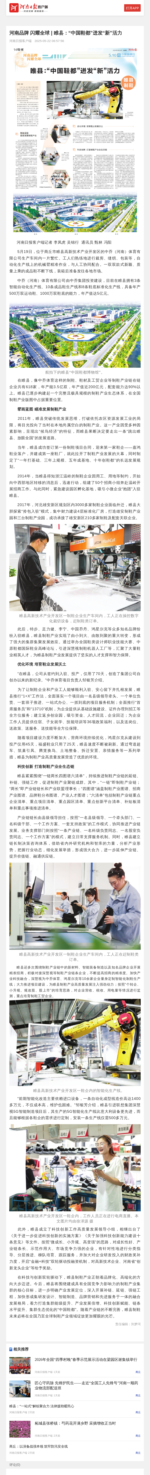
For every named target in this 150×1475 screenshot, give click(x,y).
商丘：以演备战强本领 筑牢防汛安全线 (38, 1446)
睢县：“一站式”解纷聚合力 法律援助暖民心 (41, 1406)
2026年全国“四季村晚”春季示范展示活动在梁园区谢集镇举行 (86, 1359)
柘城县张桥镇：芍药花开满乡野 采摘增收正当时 (75, 1423)
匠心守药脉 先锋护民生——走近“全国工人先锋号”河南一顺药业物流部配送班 (86, 1385)
